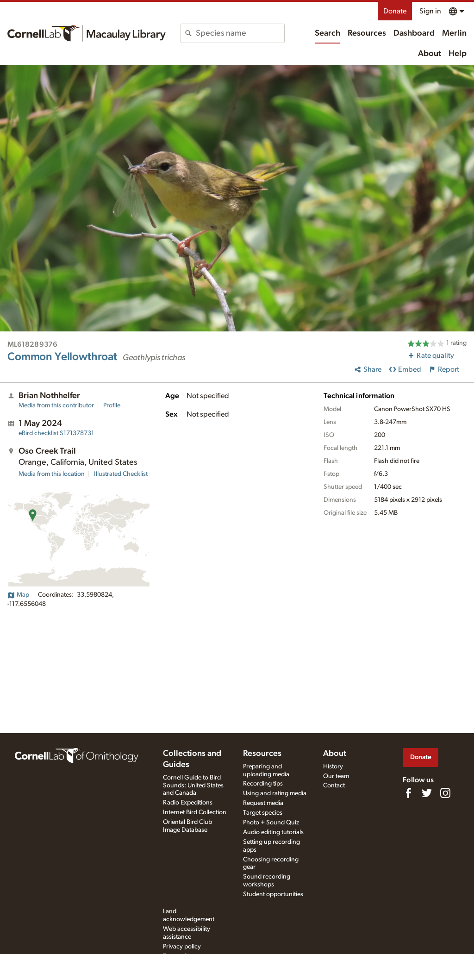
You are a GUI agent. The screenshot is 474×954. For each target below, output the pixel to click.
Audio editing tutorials (273, 832)
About (429, 54)
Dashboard (414, 33)
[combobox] (240, 33)
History (333, 766)
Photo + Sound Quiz (271, 822)
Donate (394, 11)
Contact (334, 785)
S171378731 (56, 433)
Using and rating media (274, 793)
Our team (336, 776)
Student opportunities (273, 894)
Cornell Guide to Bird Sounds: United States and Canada (193, 785)
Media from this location (52, 474)
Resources (367, 33)
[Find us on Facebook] (408, 792)
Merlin (454, 33)
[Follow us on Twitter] (426, 792)
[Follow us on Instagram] (445, 792)
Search (327, 33)
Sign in (430, 11)
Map (18, 595)
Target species (262, 813)
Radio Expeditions (187, 802)
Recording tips (263, 783)
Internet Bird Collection (194, 812)
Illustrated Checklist (121, 474)
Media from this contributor (56, 405)
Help (458, 54)
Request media (263, 803)
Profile (111, 405)
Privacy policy (182, 946)
